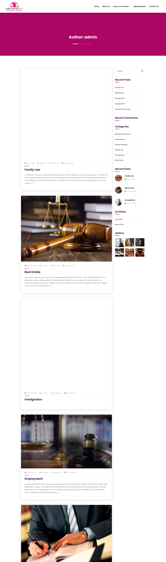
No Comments (68, 75)
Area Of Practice (69, 533)
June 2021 (118, 219)
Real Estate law (111, 545)
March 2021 (119, 224)
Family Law (55, 75)
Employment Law (112, 529)
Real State (56, 177)
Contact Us (154, 6)
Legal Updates (139, 6)
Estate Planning (58, 438)
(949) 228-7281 (28, 550)
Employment (57, 296)
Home (96, 6)
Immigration (57, 217)
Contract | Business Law (114, 537)
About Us (106, 6)
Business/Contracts (59, 399)
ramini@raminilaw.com (31, 547)
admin (44, 75)
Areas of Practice (120, 6)
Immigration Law (112, 541)
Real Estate (32, 184)
